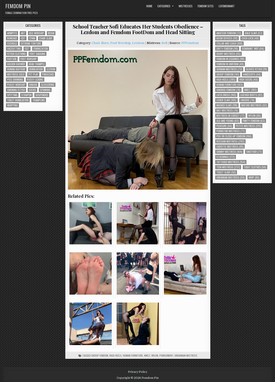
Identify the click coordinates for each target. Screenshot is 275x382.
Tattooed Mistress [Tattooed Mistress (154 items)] (230, 162)
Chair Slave (100, 43)
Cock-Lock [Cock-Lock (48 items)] (250, 38)
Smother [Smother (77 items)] (254, 152)
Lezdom (138, 43)
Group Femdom (99, 355)
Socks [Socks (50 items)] (32, 90)
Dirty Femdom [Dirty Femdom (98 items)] (227, 49)
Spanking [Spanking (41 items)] (45, 90)
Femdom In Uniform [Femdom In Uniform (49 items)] (230, 64)
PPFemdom (190, 43)
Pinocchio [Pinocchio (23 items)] (48, 74)
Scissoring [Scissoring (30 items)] (47, 85)
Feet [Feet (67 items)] (27, 49)
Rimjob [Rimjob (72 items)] (33, 85)
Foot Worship (120, 43)
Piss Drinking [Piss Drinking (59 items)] (15, 80)
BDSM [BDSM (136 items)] (51, 33)
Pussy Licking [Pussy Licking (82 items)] (35, 80)
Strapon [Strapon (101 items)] (26, 95)
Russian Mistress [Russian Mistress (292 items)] (230, 141)
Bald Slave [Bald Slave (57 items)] (253, 33)
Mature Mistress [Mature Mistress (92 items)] (254, 105)
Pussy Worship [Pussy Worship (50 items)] (16, 85)
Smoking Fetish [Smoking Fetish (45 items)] (16, 90)
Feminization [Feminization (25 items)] (40, 49)
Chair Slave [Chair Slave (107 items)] (45, 38)
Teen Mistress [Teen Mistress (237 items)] (228, 167)
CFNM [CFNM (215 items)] (32, 38)
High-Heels (115, 355)
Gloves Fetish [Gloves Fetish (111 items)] (256, 69)
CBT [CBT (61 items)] (23, 38)
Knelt (147, 355)
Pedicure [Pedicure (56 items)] (224, 126)
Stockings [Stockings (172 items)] (225, 157)
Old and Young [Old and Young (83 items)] (227, 121)
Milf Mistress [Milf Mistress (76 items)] (227, 110)
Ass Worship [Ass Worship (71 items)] (36, 33)
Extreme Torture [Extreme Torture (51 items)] (31, 43)
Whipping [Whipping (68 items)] (12, 105)
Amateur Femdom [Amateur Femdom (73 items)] (228, 33)
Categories (163, 6)
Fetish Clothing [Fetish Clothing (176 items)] (16, 54)
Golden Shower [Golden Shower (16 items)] (16, 64)
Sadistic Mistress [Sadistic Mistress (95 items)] (230, 147)
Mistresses (185, 6)
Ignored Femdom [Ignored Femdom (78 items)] (228, 90)
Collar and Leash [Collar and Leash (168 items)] (229, 43)
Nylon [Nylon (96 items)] (254, 116)
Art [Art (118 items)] (23, 33)
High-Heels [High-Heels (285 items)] (225, 80)
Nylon (154, 355)
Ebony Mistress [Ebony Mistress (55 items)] (228, 54)
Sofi (164, 43)
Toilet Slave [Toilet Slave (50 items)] (226, 172)
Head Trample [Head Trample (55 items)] (37, 64)
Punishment (166, 355)
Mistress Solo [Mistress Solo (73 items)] (15, 74)
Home (149, 6)
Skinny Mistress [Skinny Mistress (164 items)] (229, 152)
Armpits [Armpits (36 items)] (12, 33)
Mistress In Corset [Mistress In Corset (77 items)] (230, 116)
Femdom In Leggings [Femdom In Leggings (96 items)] (230, 59)
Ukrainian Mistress (185, 355)
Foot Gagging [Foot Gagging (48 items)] (37, 54)
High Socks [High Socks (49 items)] (248, 80)
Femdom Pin (18, 6)
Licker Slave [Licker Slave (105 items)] (226, 100)
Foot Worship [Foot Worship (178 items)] (28, 59)
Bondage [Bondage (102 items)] (12, 38)
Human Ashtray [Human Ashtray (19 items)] (16, 69)
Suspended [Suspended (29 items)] (41, 95)
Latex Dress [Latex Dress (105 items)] (226, 95)
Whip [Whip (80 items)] (254, 177)
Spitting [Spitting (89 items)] (12, 95)
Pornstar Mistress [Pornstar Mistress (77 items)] (230, 131)
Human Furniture (133, 355)
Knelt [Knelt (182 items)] (250, 90)
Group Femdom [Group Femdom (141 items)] (227, 74)
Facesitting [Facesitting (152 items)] (14, 49)
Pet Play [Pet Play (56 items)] (33, 74)
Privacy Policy (137, 371)
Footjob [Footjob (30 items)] (12, 59)
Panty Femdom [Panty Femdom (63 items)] (254, 121)
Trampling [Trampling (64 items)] (38, 100)
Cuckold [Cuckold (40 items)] (12, 43)
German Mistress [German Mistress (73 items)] (229, 69)
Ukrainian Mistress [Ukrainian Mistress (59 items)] (230, 177)
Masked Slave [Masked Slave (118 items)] (226, 105)
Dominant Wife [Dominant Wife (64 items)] (253, 49)
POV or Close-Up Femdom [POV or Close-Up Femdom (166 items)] (234, 136)
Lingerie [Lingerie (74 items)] (247, 100)
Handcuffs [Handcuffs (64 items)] (252, 74)
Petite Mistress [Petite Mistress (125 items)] (248, 126)
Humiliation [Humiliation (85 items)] (36, 69)
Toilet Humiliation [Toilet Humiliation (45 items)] (18, 100)
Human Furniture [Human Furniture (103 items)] (229, 85)
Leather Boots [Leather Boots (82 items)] (251, 95)
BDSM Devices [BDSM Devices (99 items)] (227, 38)
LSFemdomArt (227, 6)
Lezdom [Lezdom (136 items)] (51, 69)
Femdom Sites (206, 6)
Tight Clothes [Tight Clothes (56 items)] (255, 167)
